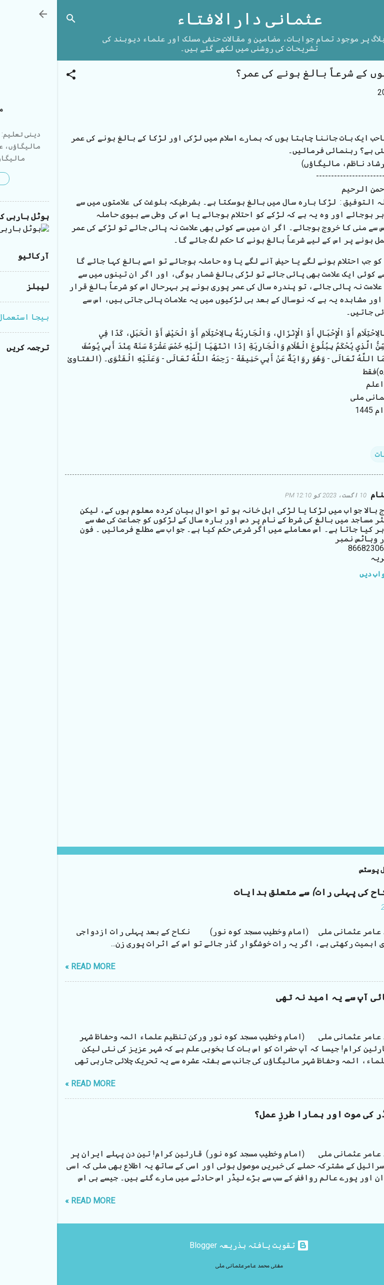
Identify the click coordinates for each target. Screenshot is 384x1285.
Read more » (33, 966)
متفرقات (334, 454)
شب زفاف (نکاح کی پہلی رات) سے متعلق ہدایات (276, 892)
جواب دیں (317, 574)
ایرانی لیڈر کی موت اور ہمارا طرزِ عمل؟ (286, 1114)
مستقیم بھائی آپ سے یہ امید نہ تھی (297, 997)
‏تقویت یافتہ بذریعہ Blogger (192, 1245)
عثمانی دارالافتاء (192, 19)
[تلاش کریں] (14, 20)
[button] (14, 76)
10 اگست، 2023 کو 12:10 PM (269, 495)
